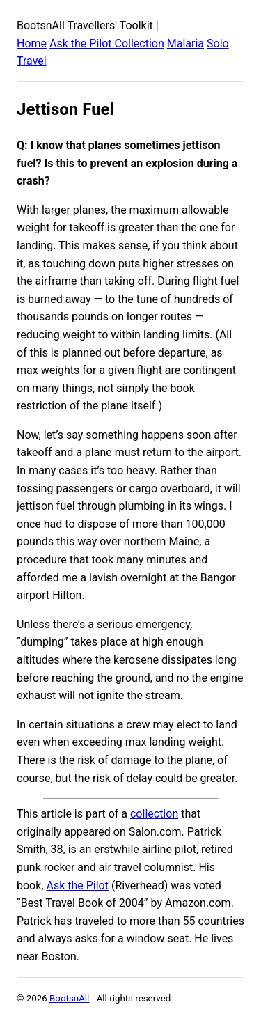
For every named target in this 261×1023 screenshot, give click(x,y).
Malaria (185, 43)
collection (154, 813)
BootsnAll (69, 998)
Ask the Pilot (77, 885)
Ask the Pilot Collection (106, 43)
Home (32, 43)
